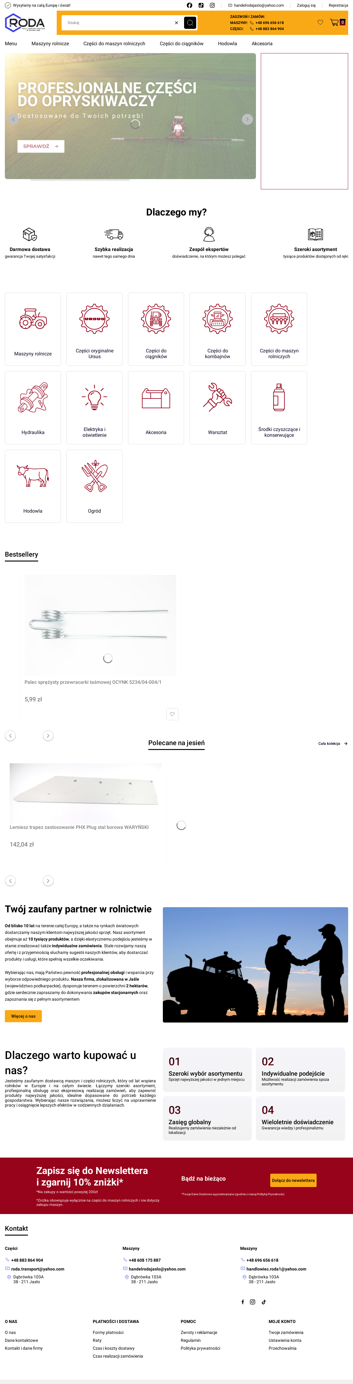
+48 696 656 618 (270, 23)
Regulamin (191, 1340)
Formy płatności (108, 1332)
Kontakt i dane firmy (24, 1348)
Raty (97, 1340)
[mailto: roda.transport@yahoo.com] (34, 1269)
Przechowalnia (283, 1348)
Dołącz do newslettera (293, 1180)
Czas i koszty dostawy (114, 1348)
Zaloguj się (306, 5)
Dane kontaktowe (21, 1340)
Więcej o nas (23, 1016)
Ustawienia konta (285, 1340)
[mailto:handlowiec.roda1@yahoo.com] (273, 1269)
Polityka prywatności (200, 1348)
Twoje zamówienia (286, 1332)
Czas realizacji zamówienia (118, 1356)
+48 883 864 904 (270, 29)
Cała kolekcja (333, 743)
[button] (190, 23)
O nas (10, 1332)
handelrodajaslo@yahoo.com (256, 5)
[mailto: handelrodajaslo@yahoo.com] (154, 1269)
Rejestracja (338, 5)
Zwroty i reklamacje (199, 1332)
